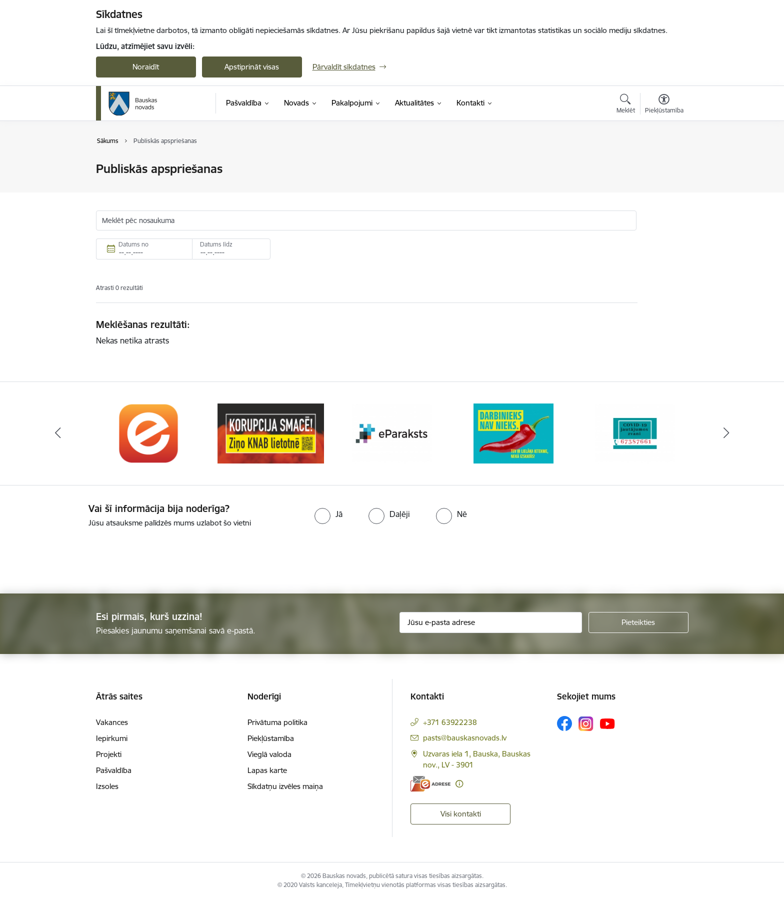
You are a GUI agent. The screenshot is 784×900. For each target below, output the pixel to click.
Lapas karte (267, 770)
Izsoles (107, 786)
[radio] (328, 514)
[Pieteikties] (638, 622)
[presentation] (84, 556)
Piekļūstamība (271, 738)
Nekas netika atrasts (132, 341)
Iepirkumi (112, 738)
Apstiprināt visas (251, 67)
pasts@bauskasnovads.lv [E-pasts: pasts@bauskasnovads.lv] (464, 737)
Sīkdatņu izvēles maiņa (285, 786)
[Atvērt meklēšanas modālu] (626, 105)
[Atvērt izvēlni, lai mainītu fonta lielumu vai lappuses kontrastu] (664, 105)
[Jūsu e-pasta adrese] (491, 622)
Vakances (112, 722)
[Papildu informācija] (459, 784)
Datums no (133, 244)
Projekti (109, 754)
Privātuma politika (278, 722)
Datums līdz (216, 244)
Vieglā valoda (270, 754)
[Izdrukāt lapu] (663, 164)
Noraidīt (145, 67)
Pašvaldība (114, 770)
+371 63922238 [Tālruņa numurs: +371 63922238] (450, 722)
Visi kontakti (460, 813)
